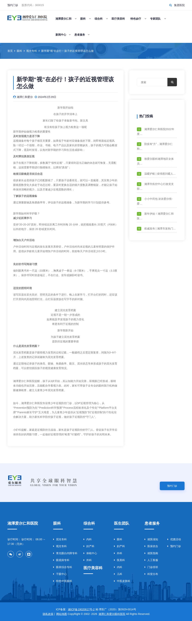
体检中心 (90, 553)
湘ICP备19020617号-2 (81, 609)
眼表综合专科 (62, 567)
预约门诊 (12, 5)
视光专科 (60, 546)
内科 (88, 539)
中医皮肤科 (122, 581)
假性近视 (56, 162)
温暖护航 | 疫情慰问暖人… (160, 173)
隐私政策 (48, 613)
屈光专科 (60, 539)
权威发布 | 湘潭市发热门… (160, 228)
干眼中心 (60, 573)
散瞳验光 (45, 167)
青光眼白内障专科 (65, 553)
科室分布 (151, 573)
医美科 (119, 560)
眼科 (118, 539)
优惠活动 (174, 539)
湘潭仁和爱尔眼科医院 (112, 613)
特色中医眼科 (62, 581)
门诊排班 (151, 567)
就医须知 (151, 539)
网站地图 (61, 613)
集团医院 (179, 5)
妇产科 (89, 546)
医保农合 (151, 546)
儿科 (118, 573)
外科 (88, 560)
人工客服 (151, 560)
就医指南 (151, 553)
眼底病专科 (61, 560)
